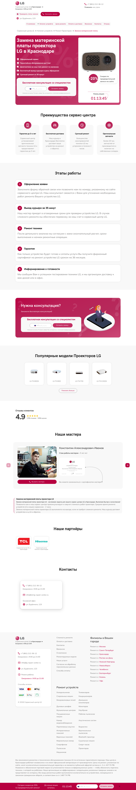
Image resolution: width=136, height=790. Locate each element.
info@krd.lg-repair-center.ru (35, 595)
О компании (30, 24)
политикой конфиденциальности (61, 93)
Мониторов (83, 706)
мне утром (92, 7)
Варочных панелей (65, 737)
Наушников (61, 752)
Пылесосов (61, 748)
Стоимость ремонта (65, 638)
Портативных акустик (66, 727)
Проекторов (84, 748)
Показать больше (68, 390)
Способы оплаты (63, 671)
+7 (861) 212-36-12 (95, 4)
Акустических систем (87, 720)
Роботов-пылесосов (87, 714)
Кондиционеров (85, 696)
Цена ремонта (60, 24)
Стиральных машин (65, 696)
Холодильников (63, 692)
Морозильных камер (65, 741)
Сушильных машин (87, 741)
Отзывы (107, 24)
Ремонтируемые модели (66, 657)
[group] (23, 543)
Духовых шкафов (64, 706)
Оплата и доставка (75, 24)
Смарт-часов (84, 744)
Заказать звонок (49, 14)
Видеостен (83, 727)
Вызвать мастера (36, 482)
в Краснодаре (37, 7)
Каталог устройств (46, 24)
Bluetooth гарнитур (86, 737)
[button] (127, 465)
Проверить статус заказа (27, 14)
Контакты (97, 24)
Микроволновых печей (66, 700)
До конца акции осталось (51, 786)
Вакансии (88, 24)
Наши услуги (62, 660)
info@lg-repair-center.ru (29, 662)
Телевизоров (84, 692)
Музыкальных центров (66, 710)
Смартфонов (62, 744)
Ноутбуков (83, 710)
